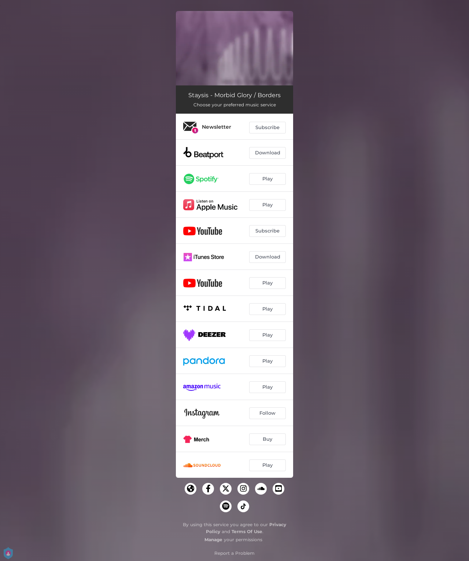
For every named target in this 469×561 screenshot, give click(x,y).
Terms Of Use (247, 531)
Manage (213, 539)
